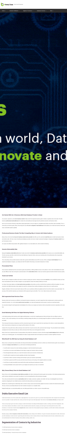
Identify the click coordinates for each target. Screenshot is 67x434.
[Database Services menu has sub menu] (41, 9)
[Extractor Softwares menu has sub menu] (14, 9)
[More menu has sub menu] (51, 9)
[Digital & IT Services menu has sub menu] (28, 9)
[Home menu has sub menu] (4, 9)
